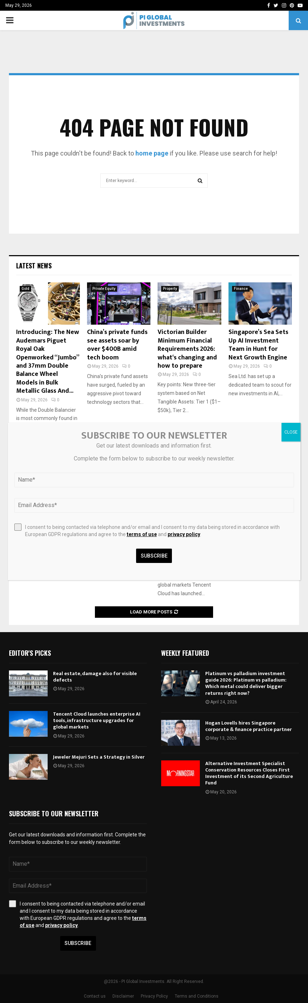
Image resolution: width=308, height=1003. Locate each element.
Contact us (95, 996)
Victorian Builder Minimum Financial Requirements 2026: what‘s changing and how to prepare (187, 349)
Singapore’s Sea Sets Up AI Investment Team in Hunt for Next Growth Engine (258, 345)
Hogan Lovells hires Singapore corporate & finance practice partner (248, 726)
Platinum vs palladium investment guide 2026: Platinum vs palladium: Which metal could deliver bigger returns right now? (246, 683)
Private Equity (103, 289)
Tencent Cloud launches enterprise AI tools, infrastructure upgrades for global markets (96, 720)
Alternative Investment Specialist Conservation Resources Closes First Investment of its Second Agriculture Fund (249, 773)
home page (151, 153)
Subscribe (77, 943)
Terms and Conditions (196, 996)
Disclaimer (123, 996)
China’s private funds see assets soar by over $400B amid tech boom (117, 345)
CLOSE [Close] (291, 432)
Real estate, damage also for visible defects (95, 676)
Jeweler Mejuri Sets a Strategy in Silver (99, 757)
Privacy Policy (154, 996)
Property (170, 289)
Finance (241, 289)
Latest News (34, 265)
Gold (25, 289)
